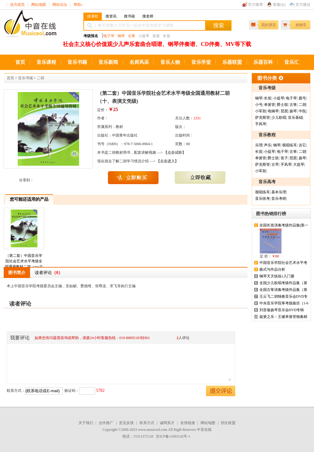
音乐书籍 (77, 62)
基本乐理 (278, 192)
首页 (20, 62)
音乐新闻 (108, 62)
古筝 (131, 36)
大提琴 (298, 164)
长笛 (267, 98)
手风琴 (260, 124)
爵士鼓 (282, 104)
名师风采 (139, 62)
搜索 (218, 25)
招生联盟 (228, 423)
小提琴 (278, 98)
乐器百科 (263, 62)
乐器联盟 (232, 62)
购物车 (301, 25)
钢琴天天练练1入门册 (276, 276)
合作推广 (106, 423)
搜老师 (147, 16)
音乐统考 (262, 198)
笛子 (284, 158)
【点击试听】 (175, 152)
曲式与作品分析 (272, 269)
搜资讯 (111, 16)
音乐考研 (278, 198)
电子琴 (108, 36)
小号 (258, 104)
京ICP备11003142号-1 (173, 436)
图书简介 (16, 272)
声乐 (267, 145)
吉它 (302, 145)
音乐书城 (25, 78)
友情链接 (187, 423)
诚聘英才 (167, 423)
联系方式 (147, 423)
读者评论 (49, 272)
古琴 (275, 164)
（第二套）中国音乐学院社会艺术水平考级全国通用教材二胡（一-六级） (24, 242)
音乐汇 (291, 62)
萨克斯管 (262, 117)
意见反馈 (126, 423)
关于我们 (85, 423)
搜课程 (92, 16)
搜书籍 (129, 16)
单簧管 (269, 104)
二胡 (40, 78)
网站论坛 (59, 4)
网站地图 (38, 4)
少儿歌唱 (278, 117)
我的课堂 (268, 25)
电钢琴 (273, 111)
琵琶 (284, 111)
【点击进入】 (167, 161)
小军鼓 (260, 111)
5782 (100, 390)
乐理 (258, 145)
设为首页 (17, 4)
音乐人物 (170, 62)
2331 (197, 118)
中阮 (302, 111)
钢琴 (121, 36)
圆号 (302, 98)
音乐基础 (295, 117)
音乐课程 (46, 62)
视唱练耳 (289, 145)
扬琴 (293, 111)
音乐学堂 (201, 62)
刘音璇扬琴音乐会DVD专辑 (281, 310)
